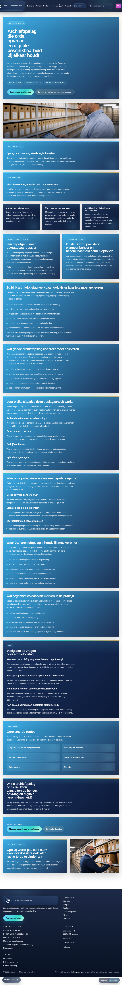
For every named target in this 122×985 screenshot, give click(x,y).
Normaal (114, 980)
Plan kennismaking (13, 918)
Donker (104, 980)
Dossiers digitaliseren (12, 937)
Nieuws (55, 6)
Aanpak (39, 6)
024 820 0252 (68, 943)
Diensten (30, 6)
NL (118, 6)
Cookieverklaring (10, 966)
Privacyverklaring (10, 962)
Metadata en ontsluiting (13, 941)
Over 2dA (61, 6)
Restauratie (8, 948)
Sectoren (46, 6)
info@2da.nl (67, 938)
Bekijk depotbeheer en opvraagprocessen (55, 92)
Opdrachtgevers (69, 912)
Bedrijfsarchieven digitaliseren (15, 934)
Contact (67, 6)
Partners (66, 919)
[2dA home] (30, 900)
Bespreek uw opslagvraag (20, 92)
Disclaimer (7, 959)
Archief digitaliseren (11, 930)
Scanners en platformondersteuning (18, 945)
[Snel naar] (79, 5)
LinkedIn (66, 947)
